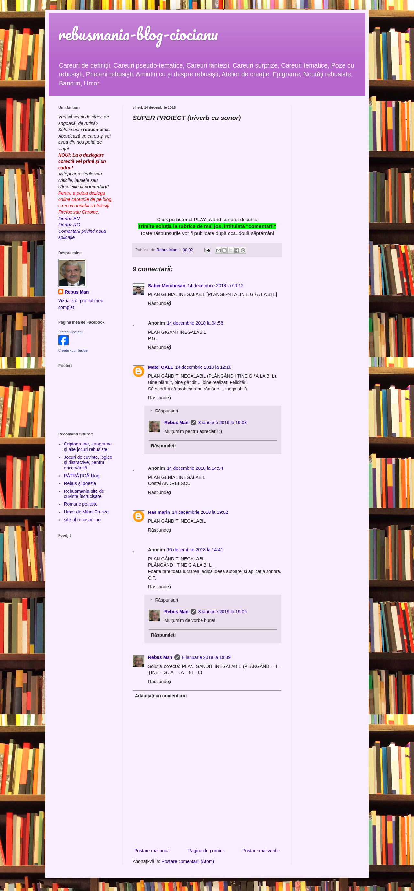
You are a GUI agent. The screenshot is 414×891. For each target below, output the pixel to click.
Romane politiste (81, 504)
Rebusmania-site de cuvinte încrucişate (84, 494)
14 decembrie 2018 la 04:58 (195, 323)
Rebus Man (176, 422)
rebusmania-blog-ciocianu (138, 34)
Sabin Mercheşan (166, 285)
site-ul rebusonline (82, 519)
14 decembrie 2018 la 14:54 (195, 468)
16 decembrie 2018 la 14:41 (195, 549)
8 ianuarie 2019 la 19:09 (222, 611)
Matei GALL (160, 367)
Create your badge (73, 350)
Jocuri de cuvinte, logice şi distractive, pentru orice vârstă (88, 463)
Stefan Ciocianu (70, 332)
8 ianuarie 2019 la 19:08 (222, 422)
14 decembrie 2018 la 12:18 (203, 367)
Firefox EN (69, 218)
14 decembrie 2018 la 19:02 (200, 512)
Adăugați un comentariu (161, 695)
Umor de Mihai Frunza (86, 511)
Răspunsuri (166, 410)
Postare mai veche (261, 850)
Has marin (159, 512)
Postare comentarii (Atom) (188, 861)
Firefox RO (69, 224)
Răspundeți (159, 303)
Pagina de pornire (206, 850)
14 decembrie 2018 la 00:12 (215, 285)
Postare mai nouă (152, 850)
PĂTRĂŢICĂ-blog (82, 475)
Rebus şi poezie (80, 483)
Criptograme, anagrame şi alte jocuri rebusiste (88, 446)
